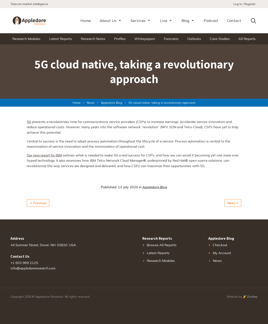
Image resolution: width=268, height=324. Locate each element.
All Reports (247, 39)
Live (163, 20)
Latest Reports (60, 39)
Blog (185, 20)
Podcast (211, 20)
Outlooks (194, 39)
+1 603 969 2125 (24, 263)
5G (29, 122)
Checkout (220, 245)
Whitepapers (144, 39)
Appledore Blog (154, 187)
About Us (108, 20)
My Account (222, 253)
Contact (234, 20)
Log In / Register (244, 4)
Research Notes (93, 39)
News (217, 261)
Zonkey (250, 296)
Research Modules (26, 39)
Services (138, 20)
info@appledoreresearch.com (32, 268)
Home (85, 20)
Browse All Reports (162, 245)
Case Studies (220, 39)
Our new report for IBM (44, 155)
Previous (38, 203)
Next (232, 203)
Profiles (120, 39)
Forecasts (171, 39)
